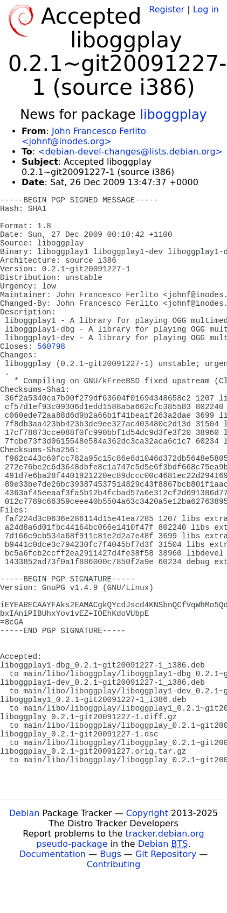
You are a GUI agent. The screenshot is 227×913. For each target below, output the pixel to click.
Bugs (110, 854)
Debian (24, 813)
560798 (51, 346)
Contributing (114, 864)
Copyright (147, 813)
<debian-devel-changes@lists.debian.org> (130, 151)
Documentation (52, 854)
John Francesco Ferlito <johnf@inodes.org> (84, 136)
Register (166, 9)
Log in (206, 9)
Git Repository (165, 854)
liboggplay (173, 114)
